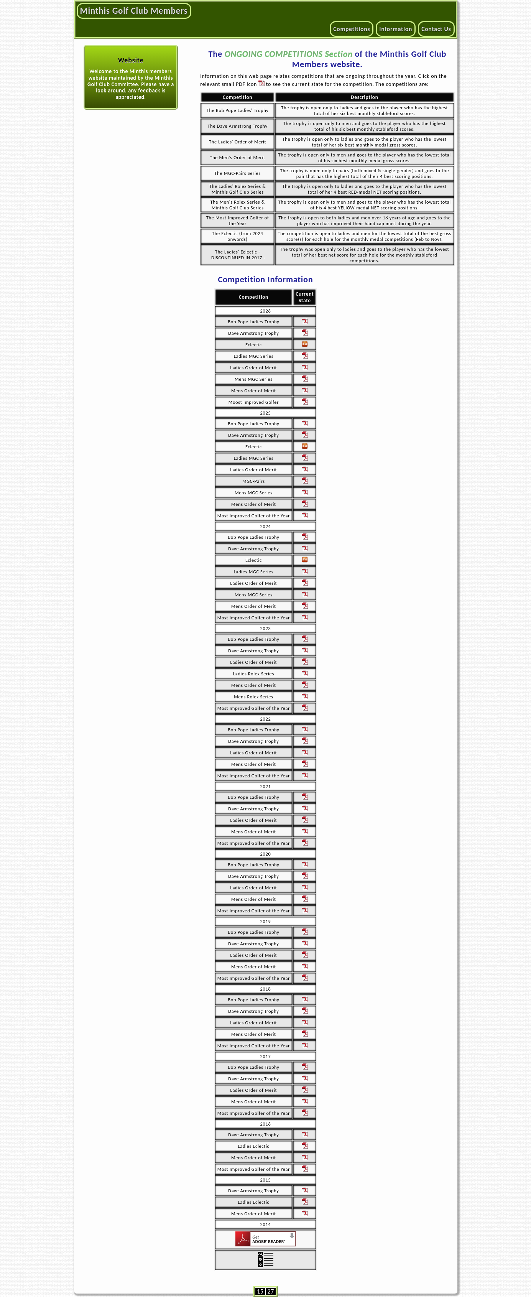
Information (395, 29)
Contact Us (436, 29)
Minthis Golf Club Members (134, 10)
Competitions (351, 29)
